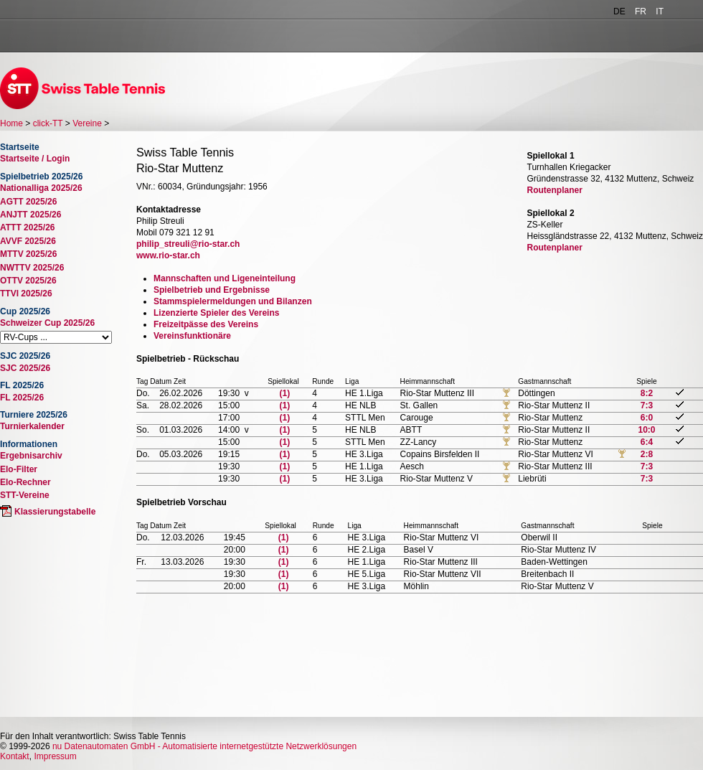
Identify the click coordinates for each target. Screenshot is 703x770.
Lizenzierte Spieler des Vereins (216, 313)
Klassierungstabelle (54, 512)
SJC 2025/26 (25, 368)
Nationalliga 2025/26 (41, 188)
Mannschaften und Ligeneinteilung (225, 278)
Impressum (55, 756)
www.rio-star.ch (168, 255)
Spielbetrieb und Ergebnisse (212, 290)
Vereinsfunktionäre (192, 336)
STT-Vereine (24, 495)
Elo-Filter (18, 469)
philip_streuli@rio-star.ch (188, 244)
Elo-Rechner (25, 482)
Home (11, 123)
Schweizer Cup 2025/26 (47, 323)
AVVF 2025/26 (28, 241)
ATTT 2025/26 (27, 227)
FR (640, 11)
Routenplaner (554, 190)
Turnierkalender (32, 426)
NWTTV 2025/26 (32, 268)
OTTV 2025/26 (28, 281)
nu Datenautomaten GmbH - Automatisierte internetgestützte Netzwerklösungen (204, 746)
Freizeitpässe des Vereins (206, 324)
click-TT (48, 123)
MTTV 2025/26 (28, 254)
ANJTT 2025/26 (30, 215)
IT (660, 11)
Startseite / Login (35, 159)
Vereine (87, 123)
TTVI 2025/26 (26, 293)
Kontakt (14, 756)
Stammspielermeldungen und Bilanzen (233, 301)
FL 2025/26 (22, 398)
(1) (285, 393)
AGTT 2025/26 (28, 202)
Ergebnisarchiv (31, 456)
